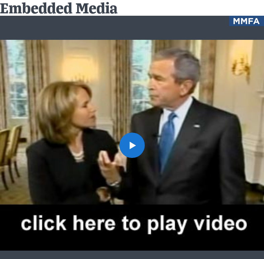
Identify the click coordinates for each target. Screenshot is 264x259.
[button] (132, 145)
